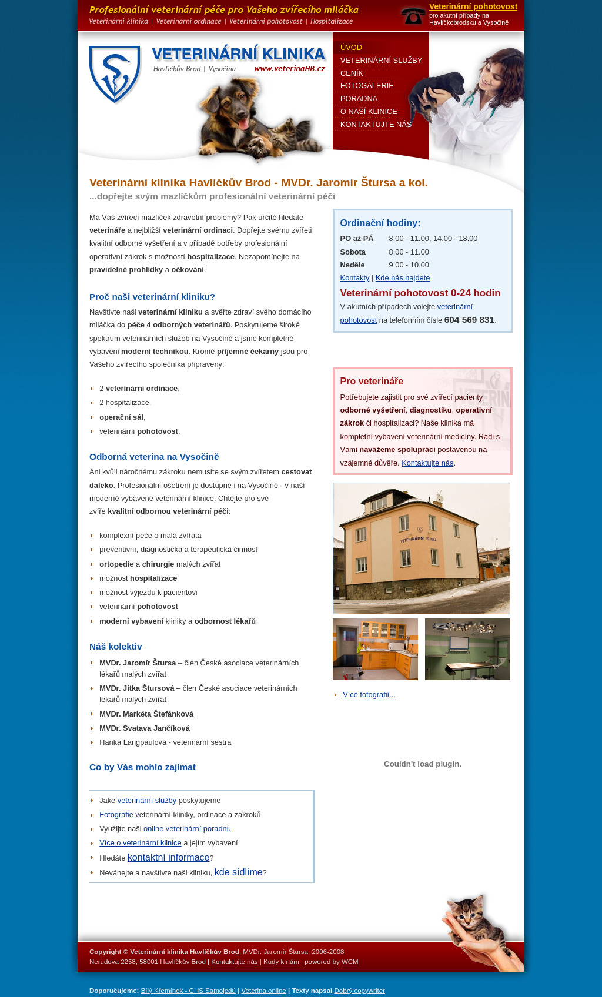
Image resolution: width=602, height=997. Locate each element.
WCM (350, 961)
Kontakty (355, 277)
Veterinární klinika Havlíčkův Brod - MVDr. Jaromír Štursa (209, 75)
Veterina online (264, 990)
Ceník (351, 73)
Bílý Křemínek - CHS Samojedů (188, 990)
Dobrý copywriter (360, 990)
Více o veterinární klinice (140, 842)
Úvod (351, 47)
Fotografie (116, 814)
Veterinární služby (381, 60)
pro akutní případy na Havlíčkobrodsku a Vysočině (469, 19)
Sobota (353, 251)
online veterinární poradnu (187, 828)
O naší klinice (368, 111)
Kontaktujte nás (427, 463)
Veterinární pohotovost (473, 6)
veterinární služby (147, 800)
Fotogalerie (367, 85)
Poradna (358, 98)
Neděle (352, 264)
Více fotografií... (369, 694)
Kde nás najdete (403, 277)
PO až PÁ (357, 238)
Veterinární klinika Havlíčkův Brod (184, 951)
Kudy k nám (281, 961)
